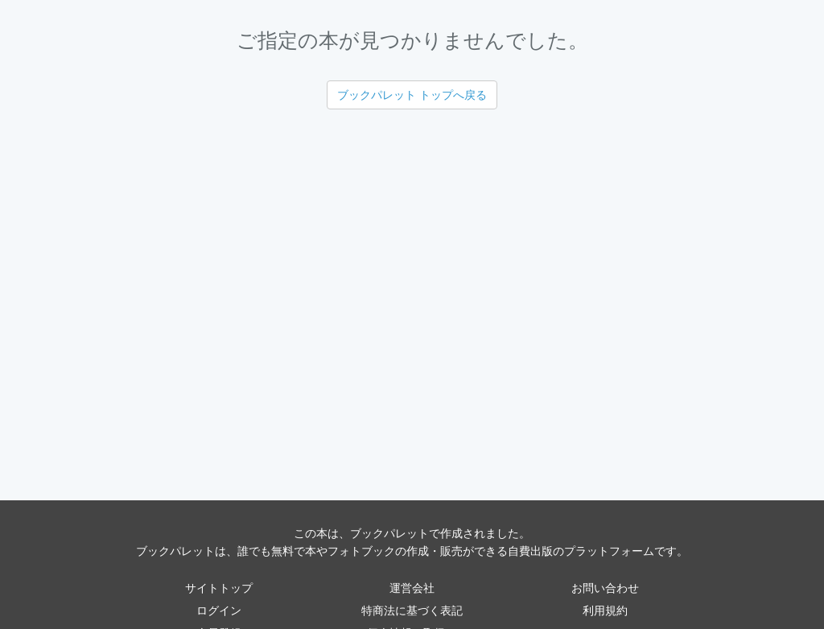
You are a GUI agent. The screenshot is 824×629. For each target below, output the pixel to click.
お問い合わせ (605, 588)
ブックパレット (389, 533)
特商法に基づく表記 (412, 610)
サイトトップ (219, 588)
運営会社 (412, 588)
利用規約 (605, 610)
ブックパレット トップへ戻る (412, 94)
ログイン (218, 610)
